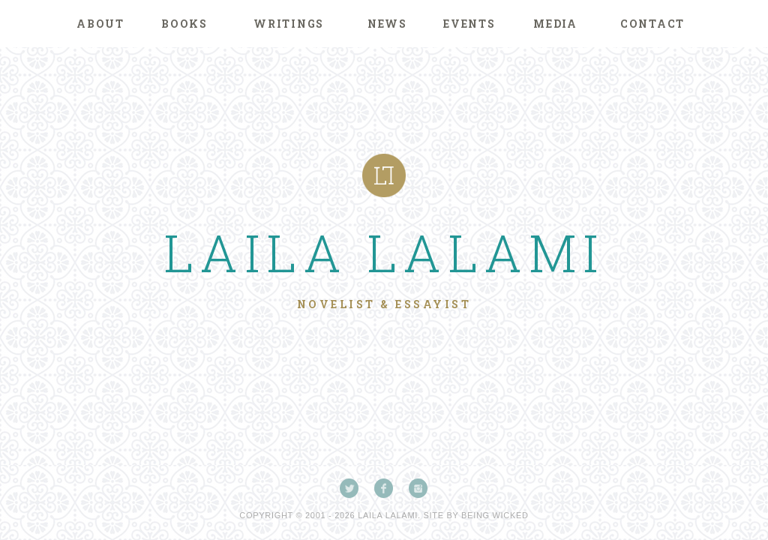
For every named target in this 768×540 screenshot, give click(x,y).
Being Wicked (495, 515)
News (387, 23)
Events (469, 23)
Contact (652, 23)
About (100, 23)
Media (555, 23)
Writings (289, 23)
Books (184, 23)
